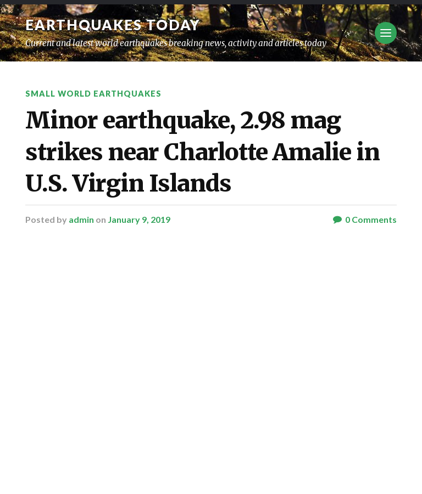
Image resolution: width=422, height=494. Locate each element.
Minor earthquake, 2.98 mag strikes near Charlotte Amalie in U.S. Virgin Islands (202, 151)
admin (81, 219)
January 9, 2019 (139, 219)
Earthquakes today (113, 24)
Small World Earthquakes (93, 93)
